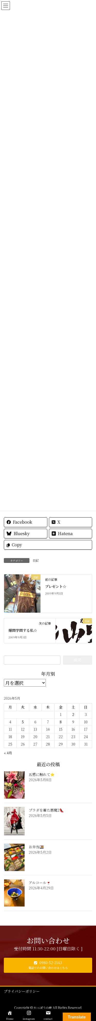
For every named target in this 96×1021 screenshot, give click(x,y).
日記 (36, 560)
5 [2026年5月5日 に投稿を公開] (23, 721)
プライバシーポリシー (22, 991)
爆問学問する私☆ (22, 630)
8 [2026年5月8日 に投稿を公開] (61, 721)
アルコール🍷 (40, 882)
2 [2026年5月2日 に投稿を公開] (73, 714)
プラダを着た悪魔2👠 (46, 810)
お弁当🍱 (36, 846)
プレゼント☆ (55, 586)
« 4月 (8, 752)
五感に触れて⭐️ (42, 774)
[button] (48, 965)
